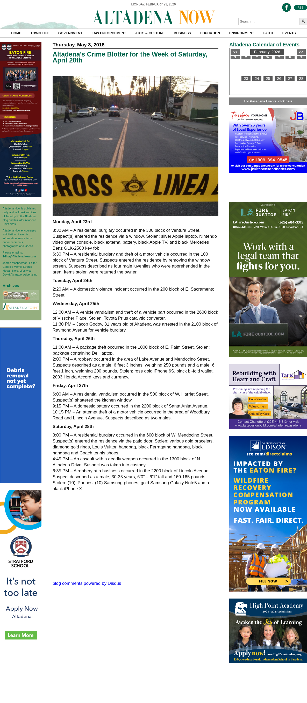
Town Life (40, 33)
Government (70, 33)
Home (16, 33)
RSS (300, 7)
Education (210, 33)
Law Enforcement (109, 33)
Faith (268, 33)
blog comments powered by (87, 583)
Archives (11, 285)
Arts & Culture (150, 33)
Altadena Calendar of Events (264, 44)
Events (289, 33)
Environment (241, 33)
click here (285, 101)
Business (182, 33)
